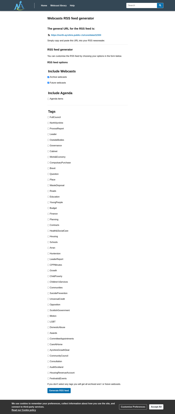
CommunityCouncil (59, 356)
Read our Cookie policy (24, 410)
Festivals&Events (58, 378)
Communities (56, 287)
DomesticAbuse (57, 327)
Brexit (53, 168)
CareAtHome (56, 344)
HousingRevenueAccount (62, 373)
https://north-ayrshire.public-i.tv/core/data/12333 (76, 35)
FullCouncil (55, 117)
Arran (52, 248)
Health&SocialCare (59, 231)
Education (55, 197)
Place (52, 179)
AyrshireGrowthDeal (59, 350)
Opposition (55, 304)
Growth (53, 270)
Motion (53, 316)
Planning (54, 219)
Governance (56, 145)
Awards (53, 333)
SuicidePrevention (59, 293)
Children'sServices (59, 282)
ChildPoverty (56, 276)
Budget (53, 208)
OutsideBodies (57, 140)
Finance (54, 214)
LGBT (53, 322)
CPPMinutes (56, 265)
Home (44, 5)
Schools (54, 242)
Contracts (54, 225)
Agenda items (56, 99)
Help (72, 5)
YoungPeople (56, 202)
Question (54, 174)
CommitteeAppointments (62, 338)
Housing (54, 236)
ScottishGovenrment (60, 310)
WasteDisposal (57, 185)
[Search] (141, 5)
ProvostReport (57, 128)
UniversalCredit (57, 299)
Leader (53, 134)
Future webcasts (58, 83)
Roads (53, 191)
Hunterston (55, 253)
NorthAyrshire (56, 123)
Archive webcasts (58, 77)
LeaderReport (56, 259)
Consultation (56, 361)
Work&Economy (57, 157)
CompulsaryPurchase (60, 162)
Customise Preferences (133, 407)
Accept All (156, 407)
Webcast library (58, 5)
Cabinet (53, 151)
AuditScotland (56, 367)
